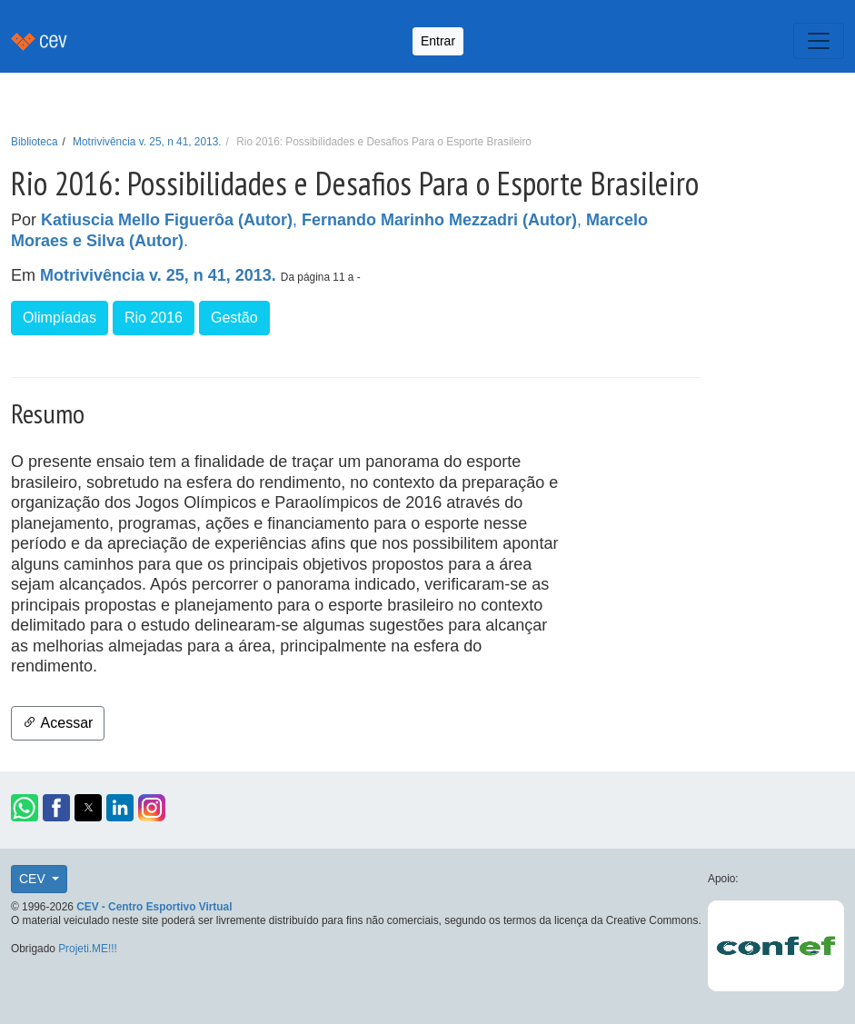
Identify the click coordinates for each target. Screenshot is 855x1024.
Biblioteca (34, 141)
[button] (24, 807)
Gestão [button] (234, 317)
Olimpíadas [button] (59, 317)
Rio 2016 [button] (153, 317)
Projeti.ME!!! (87, 948)
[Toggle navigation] (818, 41)
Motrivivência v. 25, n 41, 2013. (147, 141)
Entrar (438, 41)
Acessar (58, 723)
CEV (34, 878)
